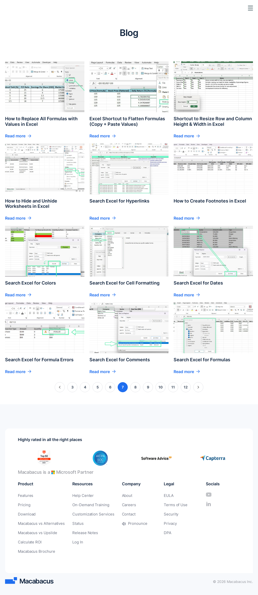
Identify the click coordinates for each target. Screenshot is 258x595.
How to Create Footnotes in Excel (210, 201)
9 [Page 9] (148, 387)
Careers (122, 504)
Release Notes (81, 532)
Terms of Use (170, 504)
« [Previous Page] (60, 387)
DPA (163, 532)
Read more (15, 135)
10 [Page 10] (160, 387)
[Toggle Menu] (250, 8)
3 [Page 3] (72, 387)
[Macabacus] (12, 8)
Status (75, 523)
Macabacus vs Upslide (36, 532)
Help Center (79, 495)
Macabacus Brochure (35, 550)
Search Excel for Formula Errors (39, 359)
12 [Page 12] (186, 387)
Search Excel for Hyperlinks (119, 201)
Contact (122, 513)
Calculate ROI (29, 541)
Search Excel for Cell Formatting (124, 283)
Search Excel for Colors (30, 283)
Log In (75, 541)
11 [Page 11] (173, 387)
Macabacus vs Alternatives (40, 523)
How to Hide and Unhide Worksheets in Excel (31, 203)
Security (166, 513)
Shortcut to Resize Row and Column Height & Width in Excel (213, 121)
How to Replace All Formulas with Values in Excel (41, 121)
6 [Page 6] (110, 387)
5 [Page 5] (97, 387)
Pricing (23, 504)
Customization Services (89, 513)
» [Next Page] (198, 387)
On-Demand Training (87, 504)
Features (25, 495)
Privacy (166, 523)
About (121, 495)
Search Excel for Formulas (202, 359)
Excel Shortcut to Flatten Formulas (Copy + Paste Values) (127, 121)
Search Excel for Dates (198, 283)
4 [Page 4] (85, 387)
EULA (164, 495)
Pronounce (131, 523)
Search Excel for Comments (119, 359)
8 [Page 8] (135, 387)
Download (26, 513)
